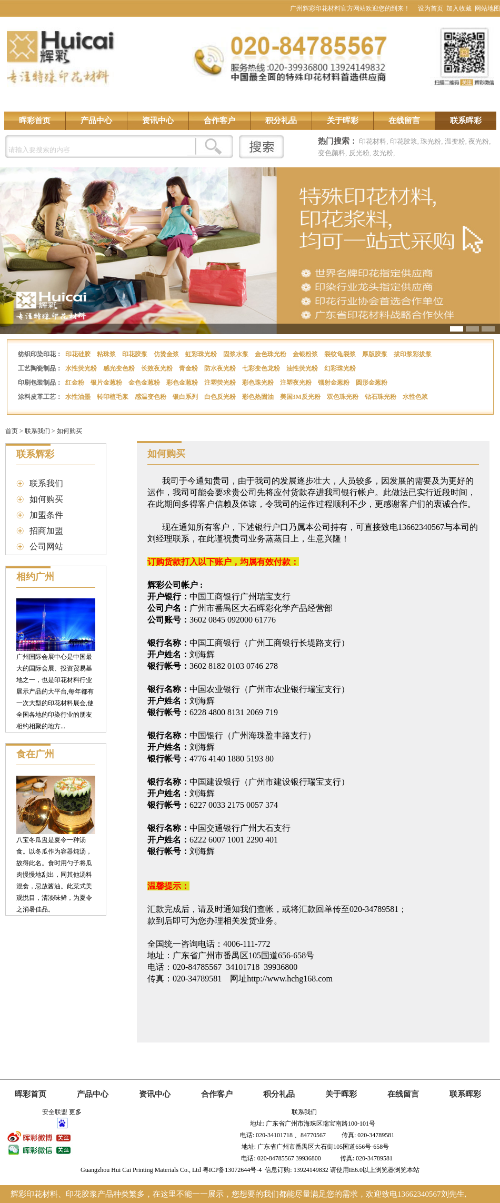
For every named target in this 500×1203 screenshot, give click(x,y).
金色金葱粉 (145, 382)
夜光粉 (478, 141)
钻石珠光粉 (381, 396)
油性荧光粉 (302, 368)
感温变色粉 (151, 396)
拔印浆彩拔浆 (413, 354)
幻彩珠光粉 (340, 368)
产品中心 (96, 120)
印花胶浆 (403, 141)
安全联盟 (54, 1112)
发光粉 (383, 153)
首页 (11, 431)
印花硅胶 (78, 354)
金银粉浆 (306, 354)
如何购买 (69, 431)
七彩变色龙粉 (262, 368)
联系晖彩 (466, 120)
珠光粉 (431, 141)
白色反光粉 (220, 396)
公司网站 (46, 546)
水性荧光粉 (81, 368)
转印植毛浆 (113, 396)
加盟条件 (46, 514)
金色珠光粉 (271, 354)
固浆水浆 (236, 354)
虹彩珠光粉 (201, 354)
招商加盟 (46, 530)
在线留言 (404, 120)
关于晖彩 (342, 120)
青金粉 (189, 368)
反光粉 (359, 153)
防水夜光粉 (220, 368)
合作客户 (219, 120)
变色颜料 (331, 153)
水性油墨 (78, 396)
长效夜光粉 (157, 368)
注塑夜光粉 (296, 382)
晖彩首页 (35, 120)
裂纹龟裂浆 (340, 354)
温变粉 (455, 141)
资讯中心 (158, 120)
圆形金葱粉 (372, 382)
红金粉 (75, 382)
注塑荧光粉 (220, 382)
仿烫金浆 (167, 354)
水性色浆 (416, 396)
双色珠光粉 (343, 396)
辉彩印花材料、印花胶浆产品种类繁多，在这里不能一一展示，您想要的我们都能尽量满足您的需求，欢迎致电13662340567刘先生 (238, 1194)
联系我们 (37, 431)
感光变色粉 (119, 368)
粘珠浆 (107, 354)
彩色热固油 (258, 396)
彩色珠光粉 (258, 382)
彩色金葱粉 (182, 382)
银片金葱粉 (107, 382)
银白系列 (186, 396)
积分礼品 (281, 120)
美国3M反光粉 (301, 396)
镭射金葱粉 (334, 382)
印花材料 (372, 141)
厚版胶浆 (375, 354)
